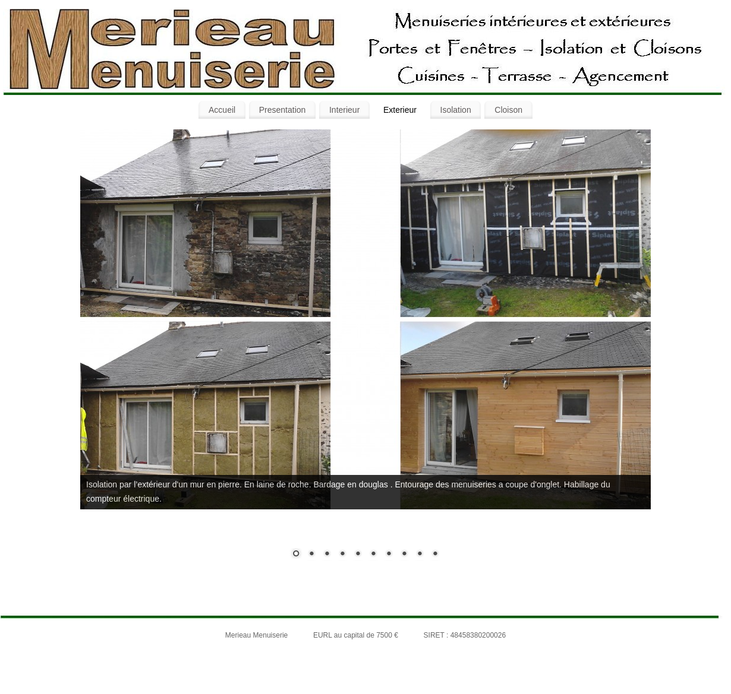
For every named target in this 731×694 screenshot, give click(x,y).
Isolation (455, 110)
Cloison (508, 110)
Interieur (344, 110)
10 (435, 554)
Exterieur (400, 110)
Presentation (282, 110)
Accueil (222, 110)
